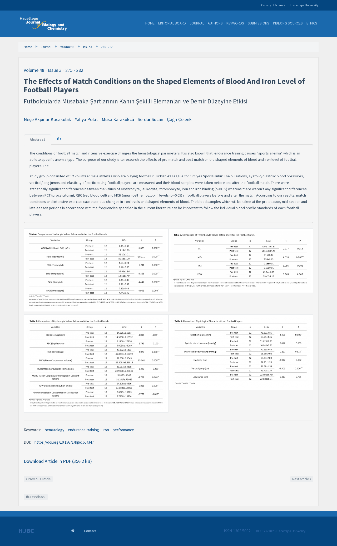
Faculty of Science (273, 5)
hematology (54, 429)
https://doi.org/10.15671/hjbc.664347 (64, 442)
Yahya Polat (86, 119)
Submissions (258, 23)
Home (150, 23)
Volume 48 (67, 47)
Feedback (36, 497)
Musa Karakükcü (118, 119)
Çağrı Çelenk (179, 119)
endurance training (83, 429)
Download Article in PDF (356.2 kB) (58, 461)
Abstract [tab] (37, 139)
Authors (215, 23)
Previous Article (38, 479)
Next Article (301, 479)
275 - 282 (107, 47)
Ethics (311, 23)
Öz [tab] (59, 139)
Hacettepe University (304, 5)
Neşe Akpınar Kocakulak (47, 119)
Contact (90, 530)
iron (106, 429)
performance (123, 429)
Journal (197, 23)
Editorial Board (172, 23)
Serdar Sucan (150, 119)
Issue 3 (87, 47)
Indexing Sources (288, 23)
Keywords (235, 23)
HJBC (26, 531)
